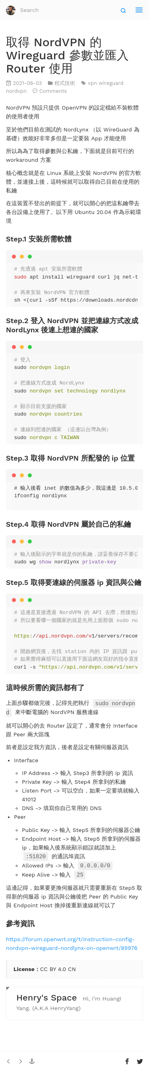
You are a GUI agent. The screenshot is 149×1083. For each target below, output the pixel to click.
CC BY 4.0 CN (58, 967)
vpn (93, 83)
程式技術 (65, 83)
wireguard (111, 83)
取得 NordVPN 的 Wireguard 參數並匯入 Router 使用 (67, 55)
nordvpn (17, 91)
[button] (32, 1059)
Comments (53, 91)
